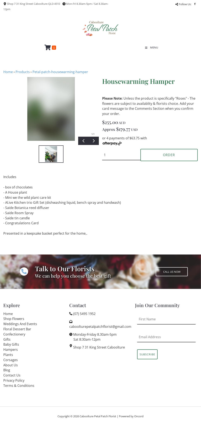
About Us (10, 365)
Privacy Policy (13, 380)
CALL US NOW (164, 269)
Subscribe (147, 354)
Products (23, 72)
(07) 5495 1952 (84, 313)
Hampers (10, 349)
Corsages (10, 360)
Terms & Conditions (18, 385)
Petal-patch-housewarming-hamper (60, 72)
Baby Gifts (11, 344)
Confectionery (14, 334)
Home (8, 72)
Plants (8, 354)
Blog (6, 370)
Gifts (7, 339)
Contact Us (11, 375)
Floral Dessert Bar (17, 329)
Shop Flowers (13, 318)
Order (169, 155)
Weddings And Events (20, 324)
